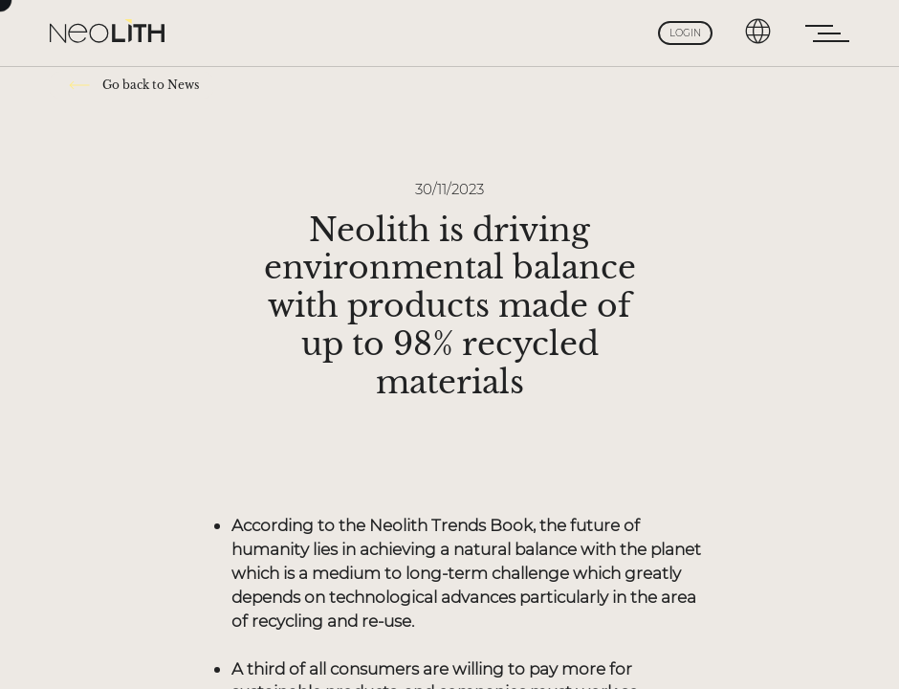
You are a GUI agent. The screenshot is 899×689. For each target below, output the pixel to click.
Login (685, 33)
